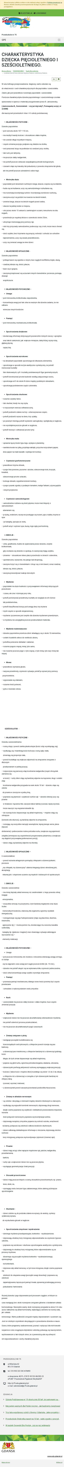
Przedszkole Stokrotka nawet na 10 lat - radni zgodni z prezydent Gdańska (33, 1419)
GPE (4, 40)
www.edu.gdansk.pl (54, 1456)
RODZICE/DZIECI (18, 71)
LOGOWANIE (40, 13)
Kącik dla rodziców (32, 71)
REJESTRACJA (26, 13)
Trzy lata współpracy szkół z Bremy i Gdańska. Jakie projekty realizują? (33, 1412)
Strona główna (6, 71)
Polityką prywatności (53, 2)
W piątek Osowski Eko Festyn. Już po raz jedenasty (28, 1425)
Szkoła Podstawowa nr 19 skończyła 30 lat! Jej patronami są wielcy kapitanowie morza (33, 1399)
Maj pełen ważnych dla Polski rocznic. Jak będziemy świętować (33, 1406)
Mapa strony (6, 1462)
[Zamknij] (61, 2)
